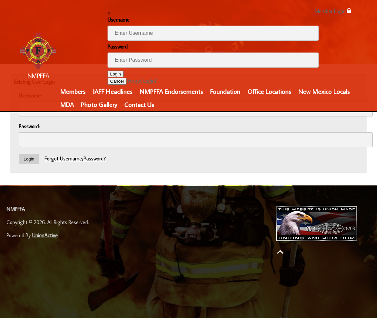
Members (73, 91)
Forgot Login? (142, 80)
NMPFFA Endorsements (171, 91)
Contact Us (139, 104)
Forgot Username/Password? (75, 158)
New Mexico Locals (324, 91)
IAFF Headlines (112, 91)
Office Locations (269, 91)
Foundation (225, 91)
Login (115, 74)
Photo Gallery (99, 104)
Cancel (117, 81)
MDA (67, 104)
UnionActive (45, 235)
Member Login (332, 11)
